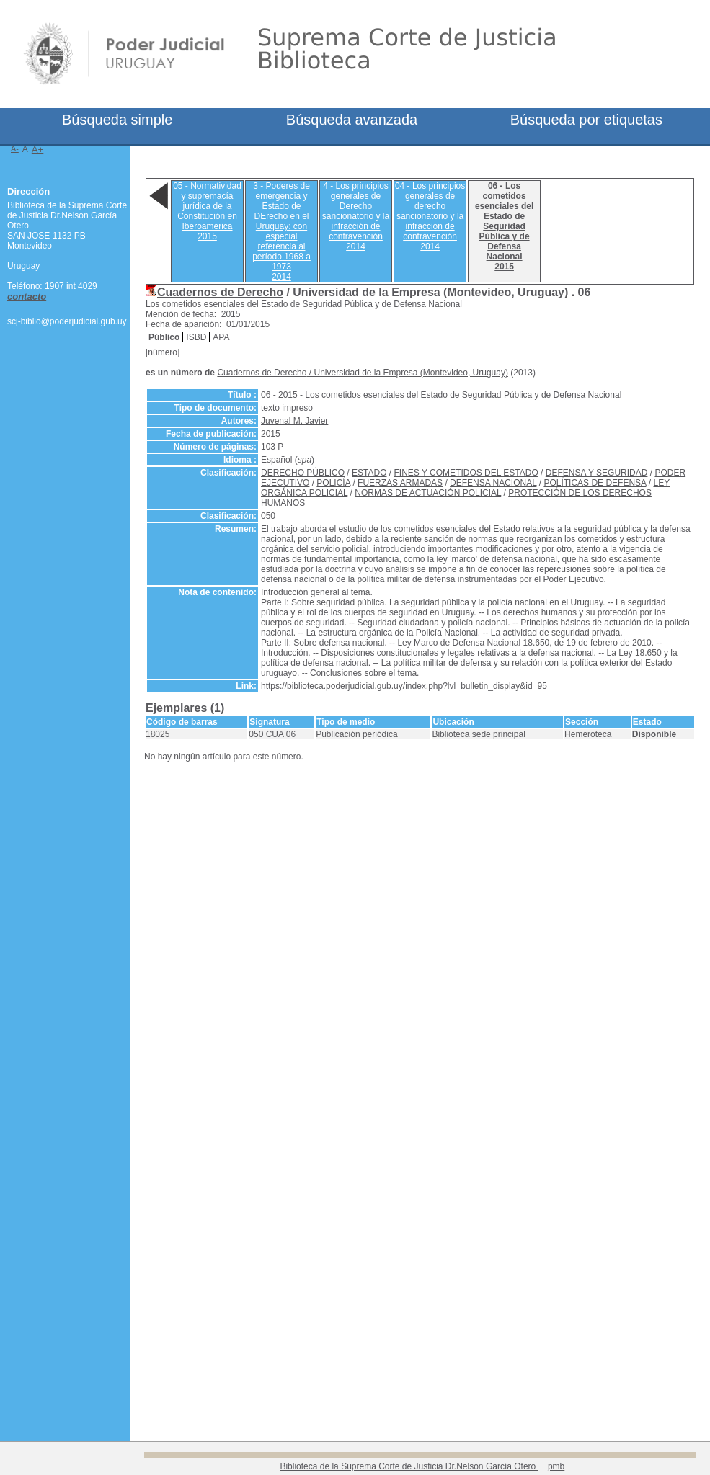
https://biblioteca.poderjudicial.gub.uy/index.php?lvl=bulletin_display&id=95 (404, 686)
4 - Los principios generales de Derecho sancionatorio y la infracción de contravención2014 (355, 216)
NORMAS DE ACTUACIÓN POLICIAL (428, 493)
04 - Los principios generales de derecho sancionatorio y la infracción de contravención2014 (430, 216)
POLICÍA (333, 483)
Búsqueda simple (117, 120)
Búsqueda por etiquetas (586, 120)
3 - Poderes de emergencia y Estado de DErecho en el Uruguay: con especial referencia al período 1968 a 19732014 (281, 231)
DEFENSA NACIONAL (493, 483)
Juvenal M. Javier (294, 421)
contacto (26, 296)
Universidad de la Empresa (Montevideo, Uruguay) (410, 372)
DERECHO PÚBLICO (303, 473)
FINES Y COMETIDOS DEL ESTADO (466, 473)
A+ (38, 149)
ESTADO (369, 473)
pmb (556, 1466)
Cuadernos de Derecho (220, 292)
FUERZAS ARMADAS (400, 483)
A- (15, 148)
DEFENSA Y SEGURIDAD (597, 473)
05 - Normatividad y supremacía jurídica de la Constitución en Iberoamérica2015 (207, 211)
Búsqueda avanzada (351, 120)
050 (268, 516)
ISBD (196, 337)
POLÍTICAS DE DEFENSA (594, 483)
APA (221, 337)
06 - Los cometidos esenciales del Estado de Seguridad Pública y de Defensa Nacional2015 (504, 226)
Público (163, 337)
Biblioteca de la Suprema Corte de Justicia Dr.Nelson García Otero (409, 1466)
